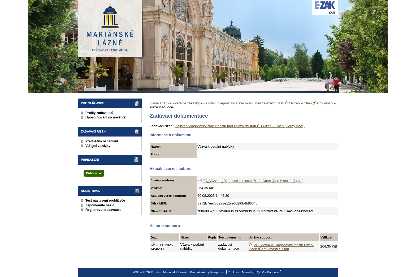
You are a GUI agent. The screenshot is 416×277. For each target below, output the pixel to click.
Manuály (248, 272)
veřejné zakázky (187, 103)
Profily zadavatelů (99, 113)
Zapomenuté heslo (99, 205)
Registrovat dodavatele (103, 210)
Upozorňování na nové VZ (105, 117)
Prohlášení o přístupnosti (207, 272)
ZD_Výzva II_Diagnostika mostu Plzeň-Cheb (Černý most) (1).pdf (252, 181)
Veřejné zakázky (97, 146)
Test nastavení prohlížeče (105, 200)
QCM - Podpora (268, 272)
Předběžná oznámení (101, 141)
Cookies (233, 272)
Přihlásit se (94, 173)
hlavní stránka (160, 103)
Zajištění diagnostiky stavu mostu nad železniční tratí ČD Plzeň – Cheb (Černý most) (268, 103)
